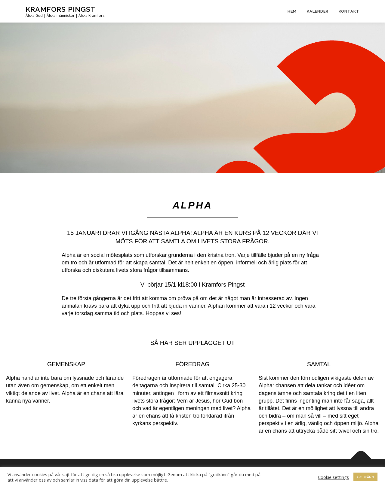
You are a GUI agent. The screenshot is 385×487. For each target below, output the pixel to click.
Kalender (317, 11)
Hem (292, 11)
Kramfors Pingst (60, 9)
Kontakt (349, 11)
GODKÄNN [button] (365, 477)
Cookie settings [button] (333, 477)
